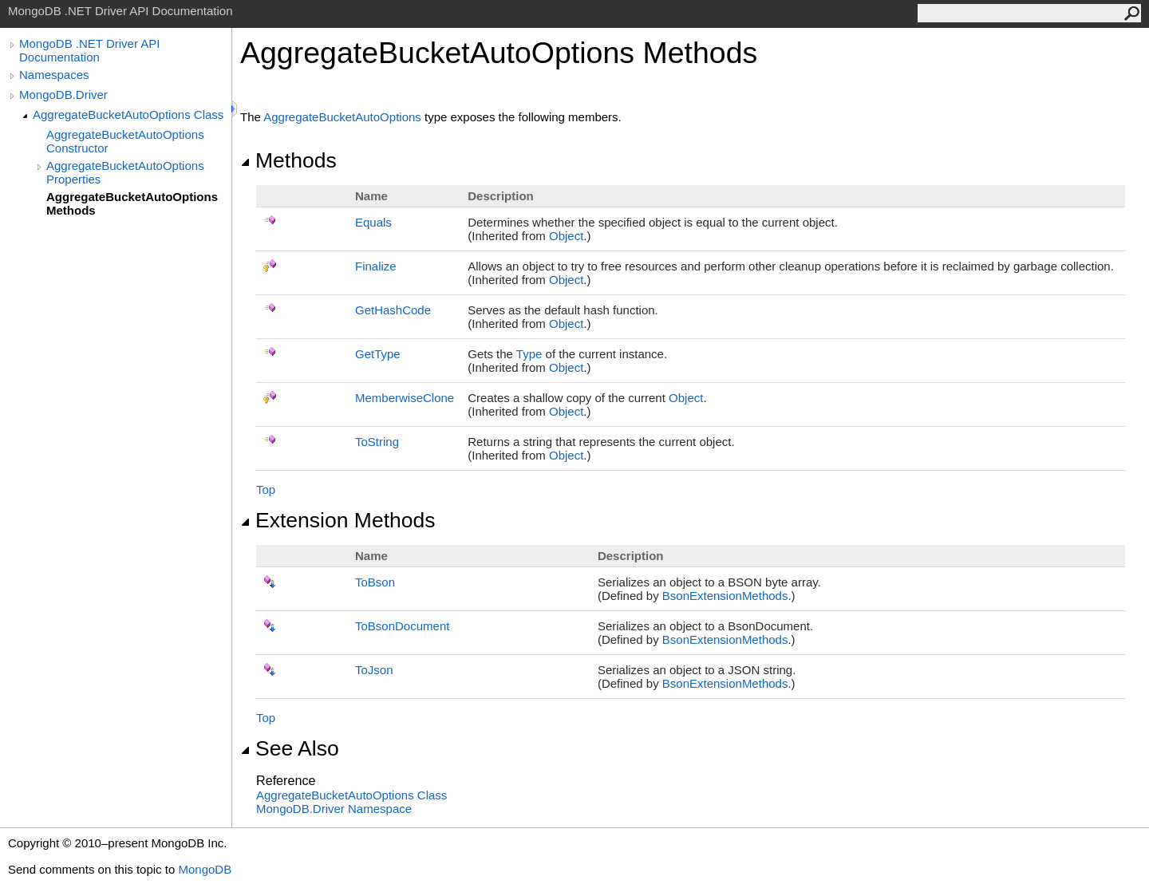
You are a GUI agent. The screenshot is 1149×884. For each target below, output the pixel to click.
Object (566, 236)
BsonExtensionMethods (725, 595)
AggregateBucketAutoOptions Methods (132, 203)
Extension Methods (338, 520)
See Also (289, 748)
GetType (378, 354)
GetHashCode (393, 310)
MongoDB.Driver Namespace (334, 808)
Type (529, 354)
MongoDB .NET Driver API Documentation (89, 50)
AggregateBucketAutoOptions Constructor (125, 141)
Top (265, 489)
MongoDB (204, 869)
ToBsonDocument (402, 626)
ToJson (374, 670)
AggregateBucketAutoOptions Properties (125, 172)
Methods (288, 160)
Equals (373, 222)
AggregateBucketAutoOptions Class (128, 114)
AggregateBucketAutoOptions (342, 117)
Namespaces (54, 74)
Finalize (376, 266)
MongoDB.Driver (63, 94)
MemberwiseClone (404, 398)
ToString (377, 441)
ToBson (375, 582)
